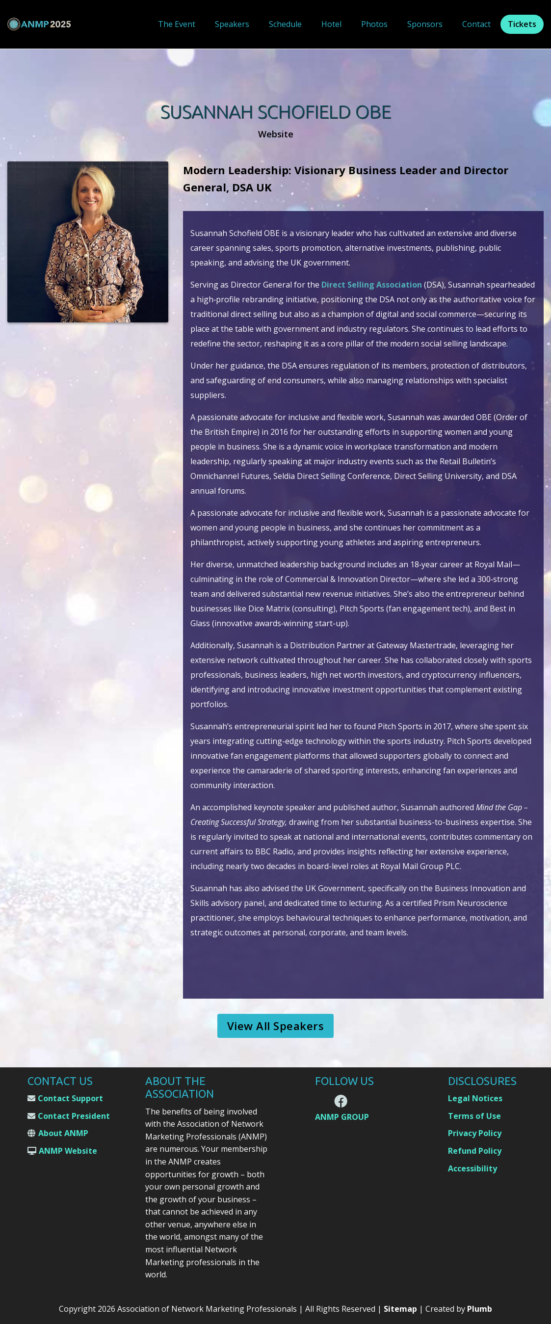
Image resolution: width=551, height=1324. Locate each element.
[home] (39, 24)
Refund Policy (474, 1150)
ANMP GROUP (342, 1117)
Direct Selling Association (371, 284)
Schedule (285, 24)
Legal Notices (475, 1098)
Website (275, 134)
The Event (176, 24)
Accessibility (472, 1168)
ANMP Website (68, 1150)
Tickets (522, 24)
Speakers (232, 24)
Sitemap (400, 1308)
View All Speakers (275, 1025)
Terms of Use (474, 1116)
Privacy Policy (474, 1133)
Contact (476, 24)
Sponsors (425, 24)
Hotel (331, 24)
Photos (374, 24)
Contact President (74, 1116)
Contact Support (70, 1098)
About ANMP (63, 1133)
